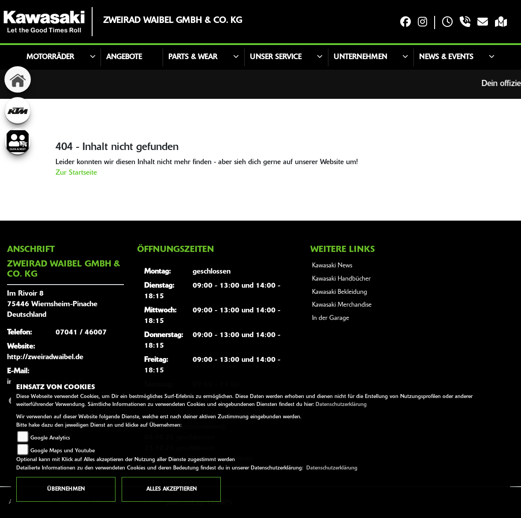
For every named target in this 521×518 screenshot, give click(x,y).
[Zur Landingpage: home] (17, 79)
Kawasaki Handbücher (341, 279)
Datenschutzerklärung (341, 404)
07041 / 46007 (81, 332)
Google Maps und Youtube (62, 451)
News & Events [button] (446, 57)
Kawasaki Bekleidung (339, 292)
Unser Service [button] (275, 57)
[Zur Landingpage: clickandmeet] (17, 141)
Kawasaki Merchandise (342, 305)
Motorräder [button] (50, 57)
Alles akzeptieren (171, 489)
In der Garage (330, 318)
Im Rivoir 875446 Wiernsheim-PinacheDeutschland (52, 304)
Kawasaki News (332, 266)
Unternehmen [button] (360, 57)
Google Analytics (50, 438)
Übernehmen (66, 489)
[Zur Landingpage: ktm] (17, 110)
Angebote (124, 57)
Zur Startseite (76, 172)
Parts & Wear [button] (192, 57)
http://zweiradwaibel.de (45, 357)
